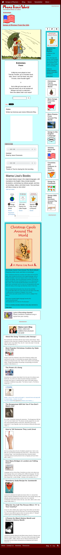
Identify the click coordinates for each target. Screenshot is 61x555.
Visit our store (10, 189)
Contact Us (10, 545)
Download (8, 153)
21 (27, 217)
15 (19, 217)
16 (20, 217)
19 (24, 217)
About (3, 545)
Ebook (10, 210)
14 (17, 217)
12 (15, 217)
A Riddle (11, 400)
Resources (25, 545)
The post (6, 400)
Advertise (18, 545)
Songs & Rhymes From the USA (16, 25)
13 (16, 217)
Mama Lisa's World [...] (27, 400)
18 (23, 217)
